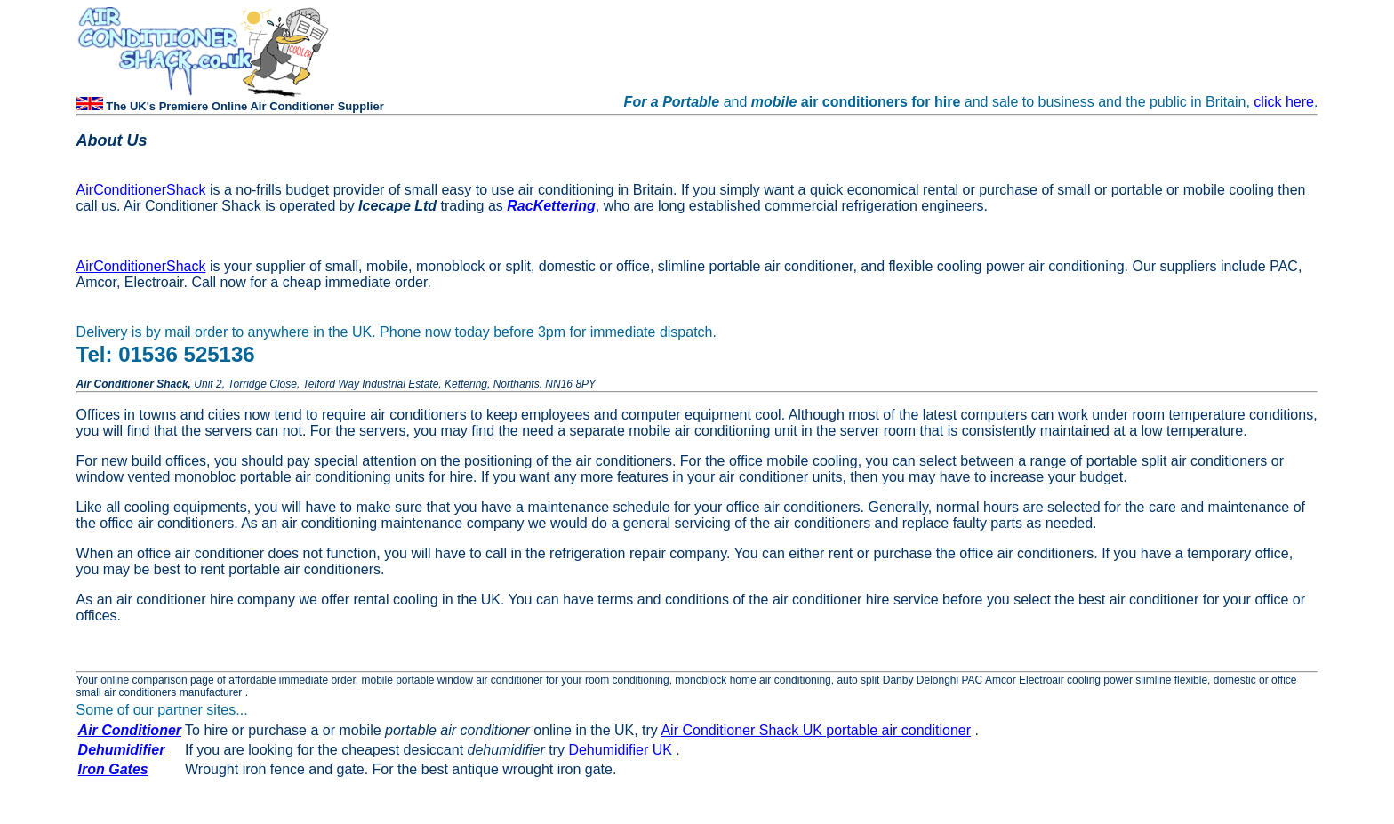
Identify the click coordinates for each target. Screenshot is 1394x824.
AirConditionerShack (141, 189)
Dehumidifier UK (622, 749)
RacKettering (551, 205)
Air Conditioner (129, 730)
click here (1284, 101)
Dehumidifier (121, 749)
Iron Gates (113, 769)
